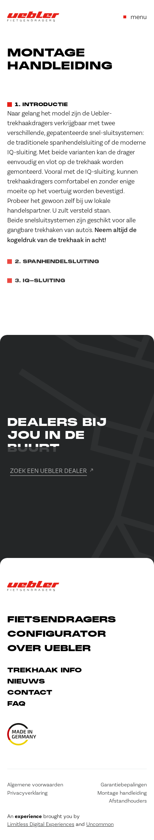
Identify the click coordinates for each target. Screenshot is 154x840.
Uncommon (100, 824)
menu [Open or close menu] (135, 17)
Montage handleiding (122, 793)
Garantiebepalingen (124, 784)
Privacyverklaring (27, 793)
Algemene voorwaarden (35, 784)
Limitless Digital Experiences (40, 824)
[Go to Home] (33, 17)
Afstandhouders (128, 801)
